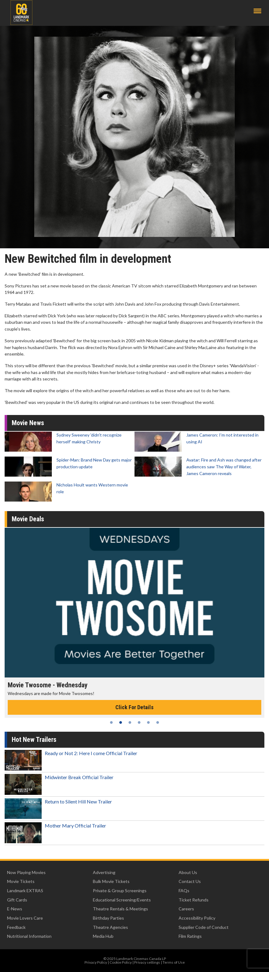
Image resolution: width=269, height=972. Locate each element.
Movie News (28, 423)
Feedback (16, 927)
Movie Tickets (21, 881)
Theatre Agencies (110, 927)
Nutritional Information (29, 936)
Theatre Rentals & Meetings (120, 908)
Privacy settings (147, 962)
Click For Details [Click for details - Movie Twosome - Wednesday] (134, 707)
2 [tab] (121, 722)
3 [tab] (130, 722)
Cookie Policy (121, 962)
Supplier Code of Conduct (204, 927)
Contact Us (190, 881)
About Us (188, 872)
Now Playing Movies (26, 872)
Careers (186, 908)
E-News (14, 908)
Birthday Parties (108, 918)
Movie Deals (28, 519)
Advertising (104, 872)
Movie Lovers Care (25, 918)
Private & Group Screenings (120, 890)
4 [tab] (139, 722)
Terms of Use (174, 962)
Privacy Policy (96, 962)
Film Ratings (190, 936)
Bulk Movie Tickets (111, 881)
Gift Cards (17, 899)
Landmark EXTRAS (25, 890)
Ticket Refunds (194, 899)
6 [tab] (158, 722)
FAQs (184, 890)
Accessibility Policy (197, 918)
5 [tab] (148, 722)
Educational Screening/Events (122, 899)
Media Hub (103, 936)
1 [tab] (111, 722)
